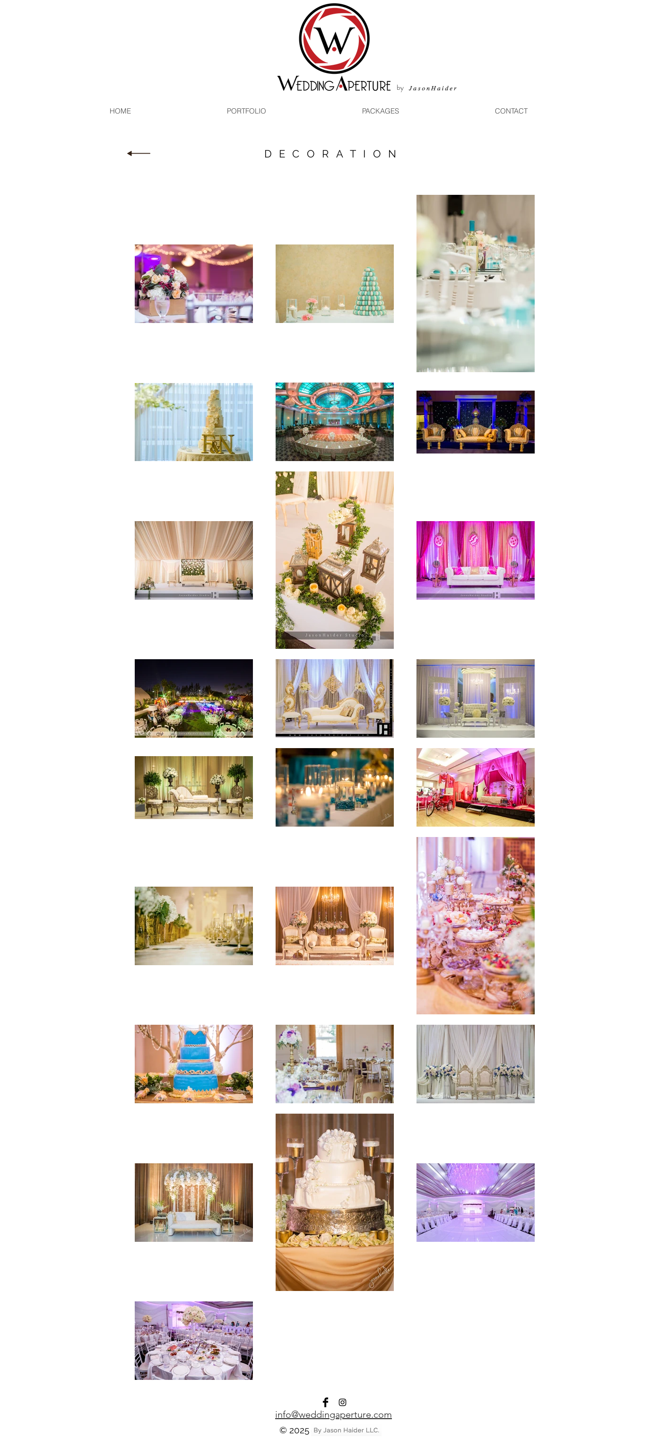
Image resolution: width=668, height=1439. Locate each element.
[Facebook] (325, 1402)
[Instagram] (342, 1402)
